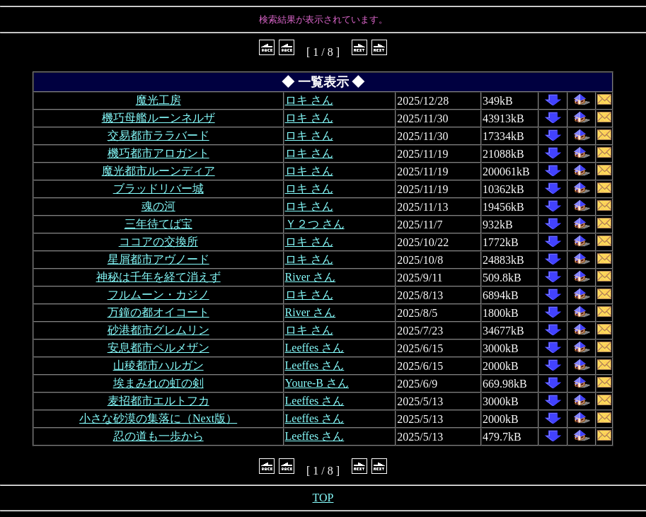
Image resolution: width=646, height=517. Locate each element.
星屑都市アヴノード (158, 259)
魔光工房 (158, 100)
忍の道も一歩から (158, 436)
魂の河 (158, 206)
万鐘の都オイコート (158, 312)
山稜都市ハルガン (158, 365)
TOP (323, 498)
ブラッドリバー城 (158, 188)
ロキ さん (309, 100)
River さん (310, 277)
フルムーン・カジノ (158, 295)
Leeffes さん (315, 348)
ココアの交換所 (158, 242)
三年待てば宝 (158, 224)
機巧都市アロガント (158, 153)
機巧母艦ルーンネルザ (158, 118)
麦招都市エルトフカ (158, 401)
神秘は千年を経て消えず (158, 277)
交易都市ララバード (158, 135)
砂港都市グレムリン (158, 330)
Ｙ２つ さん (315, 224)
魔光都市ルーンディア (158, 171)
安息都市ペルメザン (158, 348)
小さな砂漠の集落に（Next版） (158, 418)
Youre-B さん (317, 383)
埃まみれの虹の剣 (158, 383)
